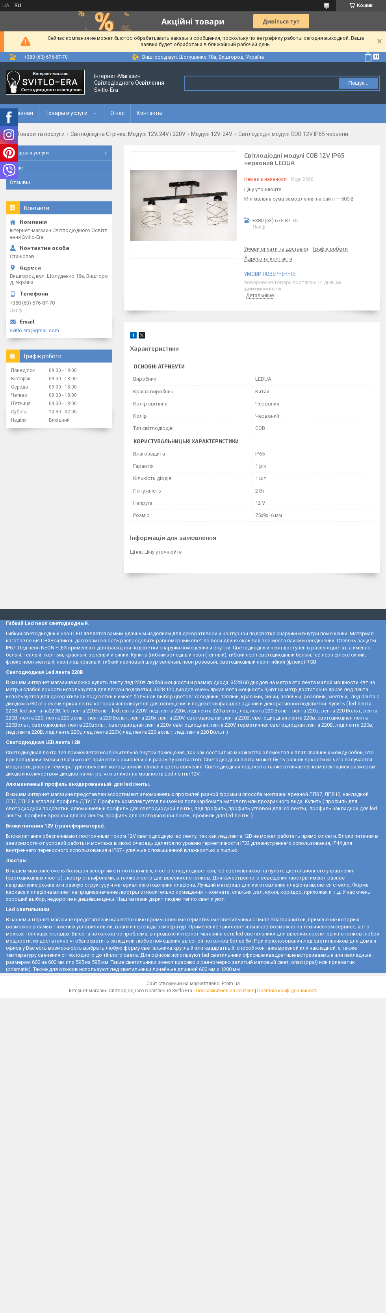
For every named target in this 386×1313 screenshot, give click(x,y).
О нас (117, 113)
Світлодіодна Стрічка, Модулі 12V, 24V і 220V (128, 134)
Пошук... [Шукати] (358, 83)
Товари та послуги (41, 134)
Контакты (149, 113)
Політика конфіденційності (287, 990)
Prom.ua (231, 983)
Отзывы (20, 182)
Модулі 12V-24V (211, 134)
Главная (22, 113)
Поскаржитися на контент (225, 990)
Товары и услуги (66, 113)
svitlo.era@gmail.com (34, 330)
